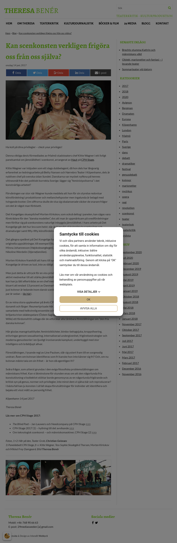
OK (88, 299)
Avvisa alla (88, 308)
